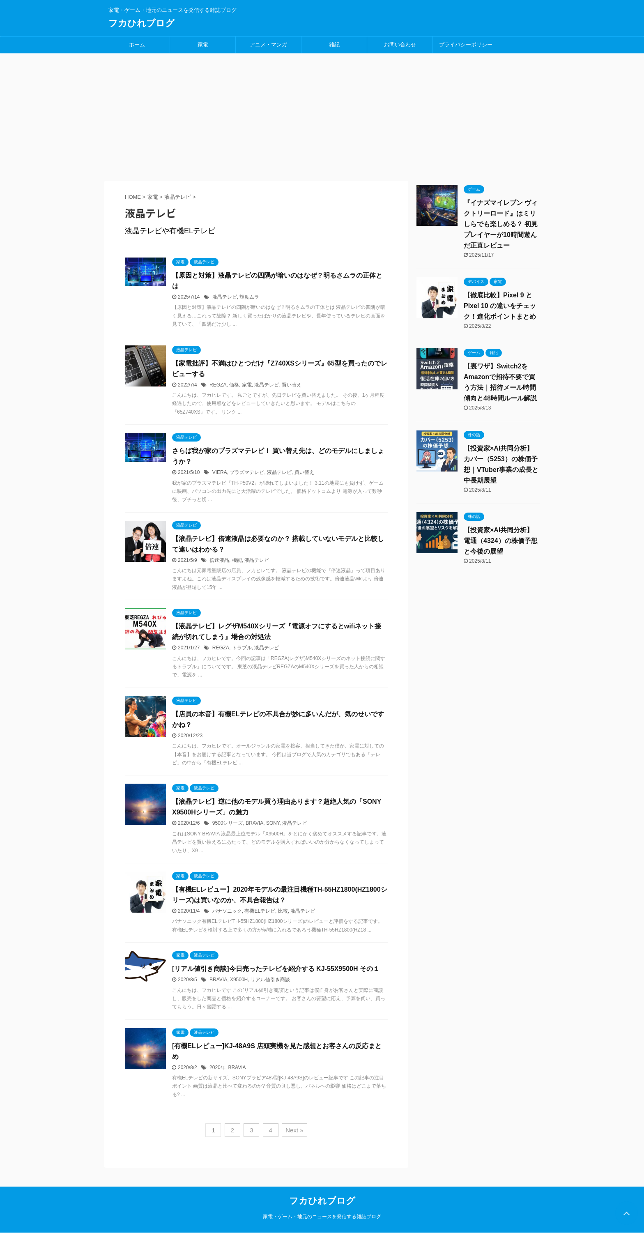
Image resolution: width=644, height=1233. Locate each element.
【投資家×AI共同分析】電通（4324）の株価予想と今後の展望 (501, 541)
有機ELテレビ (259, 911)
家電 (203, 44)
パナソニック (227, 911)
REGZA (217, 385)
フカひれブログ (141, 23)
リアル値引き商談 (270, 979)
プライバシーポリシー (465, 44)
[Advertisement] (322, 115)
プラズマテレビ (247, 472)
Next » (294, 1130)
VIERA (219, 472)
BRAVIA (254, 823)
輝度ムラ (249, 297)
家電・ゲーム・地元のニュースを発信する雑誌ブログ (322, 1216)
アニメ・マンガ (268, 44)
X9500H (239, 979)
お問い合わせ (400, 44)
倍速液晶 (219, 560)
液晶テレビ (224, 297)
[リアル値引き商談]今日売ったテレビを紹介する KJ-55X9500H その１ (276, 968)
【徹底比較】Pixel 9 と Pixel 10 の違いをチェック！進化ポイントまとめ (500, 306)
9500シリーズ (227, 823)
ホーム (137, 44)
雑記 (334, 44)
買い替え (291, 385)
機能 (237, 560)
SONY (272, 823)
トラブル (242, 648)
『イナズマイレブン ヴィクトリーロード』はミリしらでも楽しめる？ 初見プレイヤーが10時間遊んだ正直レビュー (501, 224)
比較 (283, 911)
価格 (234, 385)
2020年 (217, 1067)
